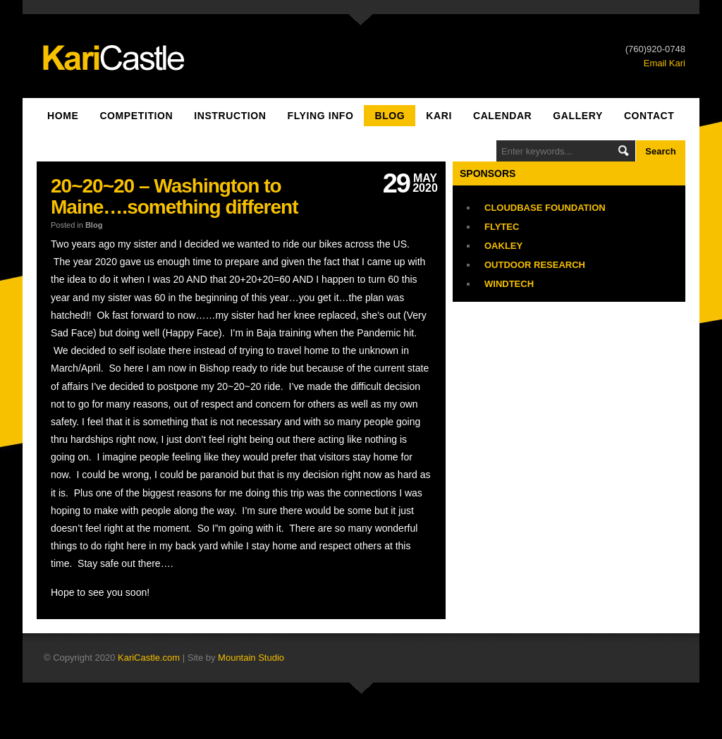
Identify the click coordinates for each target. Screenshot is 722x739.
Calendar (502, 115)
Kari (439, 115)
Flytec (501, 226)
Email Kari (664, 63)
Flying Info (321, 115)
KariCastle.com (149, 657)
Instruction (230, 115)
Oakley (503, 245)
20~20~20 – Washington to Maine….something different (174, 196)
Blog (389, 115)
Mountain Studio (251, 657)
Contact (649, 115)
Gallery (578, 115)
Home (62, 115)
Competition (136, 115)
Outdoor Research (534, 264)
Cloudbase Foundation (545, 207)
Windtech (509, 284)
